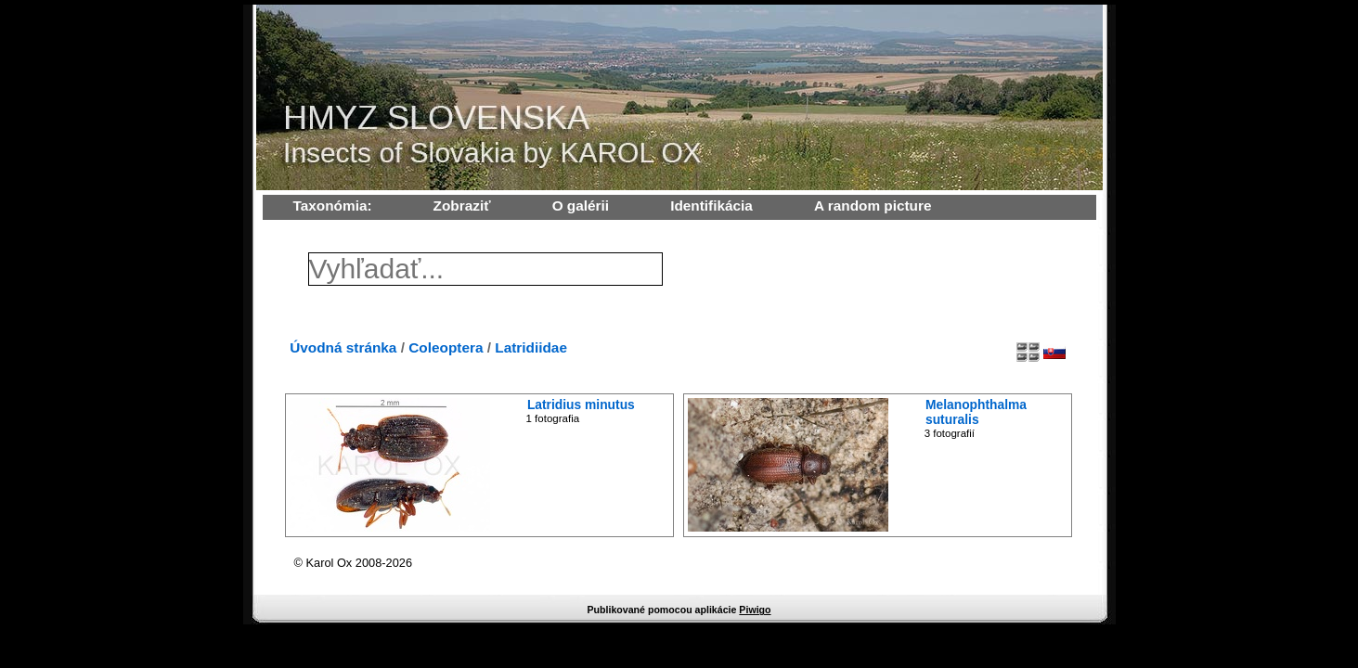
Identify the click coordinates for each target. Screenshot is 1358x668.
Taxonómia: (332, 205)
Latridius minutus (581, 404)
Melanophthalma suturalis (976, 412)
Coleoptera (445, 347)
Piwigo (754, 609)
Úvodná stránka (343, 347)
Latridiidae (531, 347)
